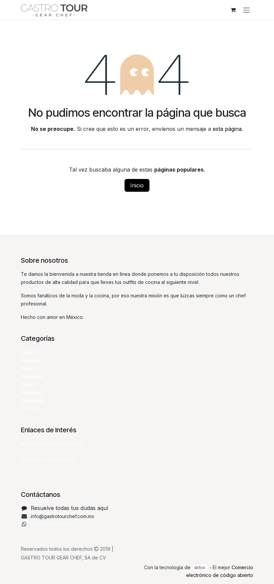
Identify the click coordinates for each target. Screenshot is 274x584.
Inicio (137, 185)
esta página (227, 128)
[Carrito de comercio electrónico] (233, 9)
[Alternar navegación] (246, 10)
